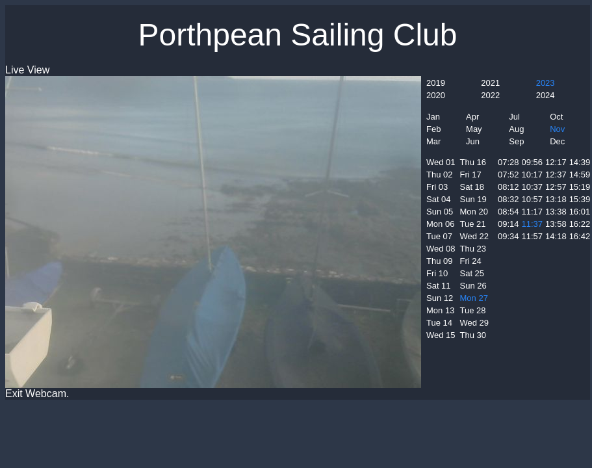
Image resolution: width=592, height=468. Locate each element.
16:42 (580, 236)
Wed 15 (441, 335)
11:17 (532, 211)
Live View (27, 69)
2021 (490, 83)
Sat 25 (472, 273)
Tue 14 (439, 323)
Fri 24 (471, 261)
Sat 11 (438, 286)
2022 (490, 95)
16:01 (580, 211)
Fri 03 (437, 187)
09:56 (532, 162)
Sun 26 (473, 286)
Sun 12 (439, 298)
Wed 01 (441, 162)
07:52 (508, 174)
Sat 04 (438, 199)
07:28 (508, 162)
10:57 (532, 199)
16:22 (580, 224)
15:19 (580, 187)
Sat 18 (472, 187)
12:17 (556, 162)
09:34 (508, 236)
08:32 (508, 199)
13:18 (556, 199)
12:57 (556, 187)
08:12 (508, 187)
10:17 (532, 174)
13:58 (556, 224)
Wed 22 (474, 236)
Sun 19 (473, 199)
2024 (545, 95)
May (474, 129)
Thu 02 (439, 174)
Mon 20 (474, 211)
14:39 (580, 162)
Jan (433, 117)
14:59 (580, 174)
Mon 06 (440, 224)
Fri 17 (471, 174)
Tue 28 (473, 310)
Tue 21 (473, 224)
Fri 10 (437, 273)
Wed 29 (474, 323)
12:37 (556, 174)
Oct (556, 117)
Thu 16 (473, 162)
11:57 (532, 236)
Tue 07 (439, 236)
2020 (435, 95)
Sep (516, 141)
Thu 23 (473, 249)
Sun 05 (439, 211)
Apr (472, 117)
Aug (516, 129)
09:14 (508, 224)
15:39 (580, 199)
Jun (473, 141)
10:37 (532, 187)
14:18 (556, 236)
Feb (433, 129)
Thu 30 (473, 335)
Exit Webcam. (37, 393)
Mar (433, 141)
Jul (514, 117)
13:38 (556, 211)
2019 (435, 83)
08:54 (508, 211)
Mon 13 (440, 310)
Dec (557, 141)
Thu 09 (439, 261)
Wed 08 (441, 249)
